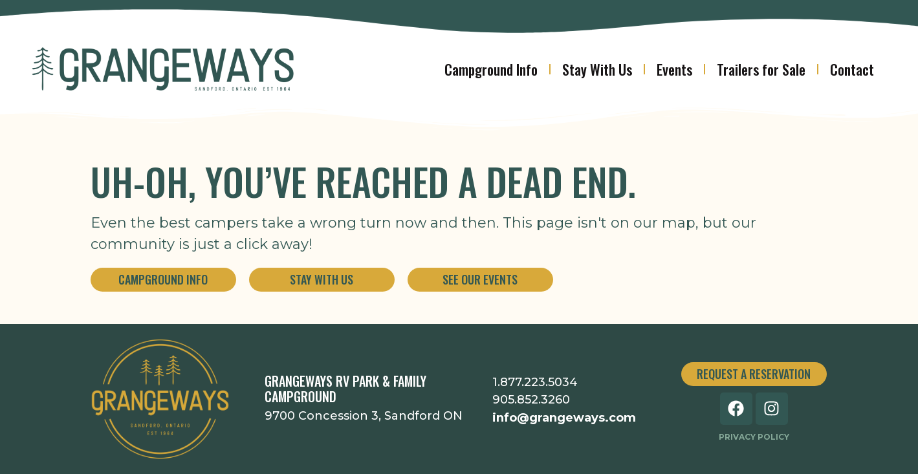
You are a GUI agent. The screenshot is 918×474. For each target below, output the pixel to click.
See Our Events (480, 279)
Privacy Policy (754, 437)
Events (674, 69)
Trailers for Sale (761, 69)
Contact (852, 69)
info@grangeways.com (564, 418)
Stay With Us (597, 69)
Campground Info (491, 69)
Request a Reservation (754, 373)
